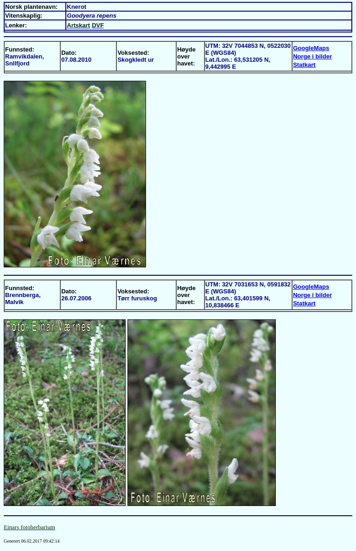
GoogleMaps (311, 48)
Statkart (304, 64)
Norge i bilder (312, 56)
